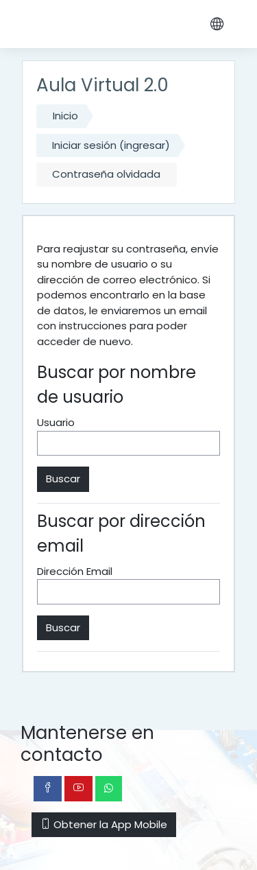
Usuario (56, 422)
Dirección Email (74, 571)
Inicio (65, 115)
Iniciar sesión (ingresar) (111, 145)
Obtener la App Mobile (103, 824)
